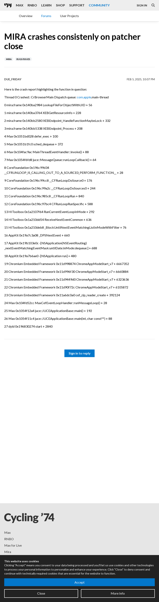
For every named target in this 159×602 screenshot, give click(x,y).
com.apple (84, 97)
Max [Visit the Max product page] (19, 5)
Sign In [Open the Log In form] (142, 5)
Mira (7, 552)
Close (41, 593)
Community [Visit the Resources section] (99, 5)
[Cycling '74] (7, 5)
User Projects (69, 16)
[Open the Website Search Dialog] (153, 5)
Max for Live (13, 545)
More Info (118, 593)
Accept (79, 582)
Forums (46, 16)
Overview (25, 16)
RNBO (9, 539)
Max (7, 532)
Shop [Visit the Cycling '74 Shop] (60, 5)
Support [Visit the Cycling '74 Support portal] (77, 5)
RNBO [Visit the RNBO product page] (32, 5)
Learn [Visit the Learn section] (46, 5)
